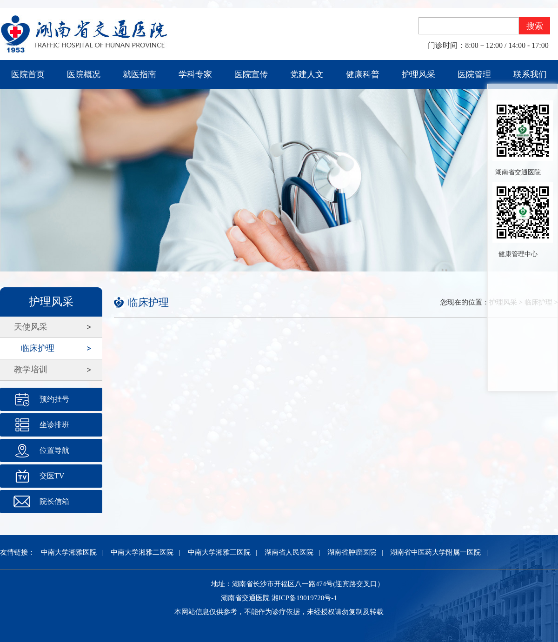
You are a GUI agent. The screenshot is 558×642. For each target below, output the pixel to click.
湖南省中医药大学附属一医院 (435, 552)
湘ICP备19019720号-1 (304, 598)
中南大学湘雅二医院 (142, 552)
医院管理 (474, 74)
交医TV (52, 476)
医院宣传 (251, 74)
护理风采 (418, 74)
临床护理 (37, 348)
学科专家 (195, 74)
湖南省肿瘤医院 (351, 552)
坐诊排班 (54, 425)
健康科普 (362, 74)
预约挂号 (54, 399)
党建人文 (307, 74)
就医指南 (139, 74)
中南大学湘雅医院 (69, 552)
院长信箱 (54, 501)
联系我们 (530, 74)
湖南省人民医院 (289, 552)
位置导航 (54, 450)
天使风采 (30, 326)
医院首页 (28, 74)
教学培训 (30, 369)
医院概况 (83, 74)
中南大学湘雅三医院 (219, 552)
